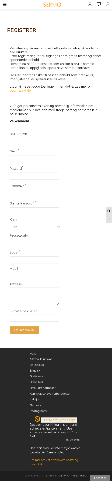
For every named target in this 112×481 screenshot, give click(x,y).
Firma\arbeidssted (23, 311)
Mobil (14, 268)
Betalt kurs (37, 365)
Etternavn (18, 185)
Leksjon (35, 399)
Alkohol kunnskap (41, 359)
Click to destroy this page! (59, 420)
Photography (38, 411)
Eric (71, 439)
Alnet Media (80, 476)
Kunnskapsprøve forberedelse (50, 393)
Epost (15, 252)
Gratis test (36, 382)
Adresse (16, 284)
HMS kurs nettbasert (43, 388)
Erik (80, 439)
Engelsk (35, 370)
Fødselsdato (36, 235)
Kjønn (14, 219)
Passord (16, 168)
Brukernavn (19, 133)
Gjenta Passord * (23, 203)
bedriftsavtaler (21, 90)
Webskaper (64, 476)
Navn (14, 150)
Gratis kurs (36, 376)
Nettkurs (35, 405)
